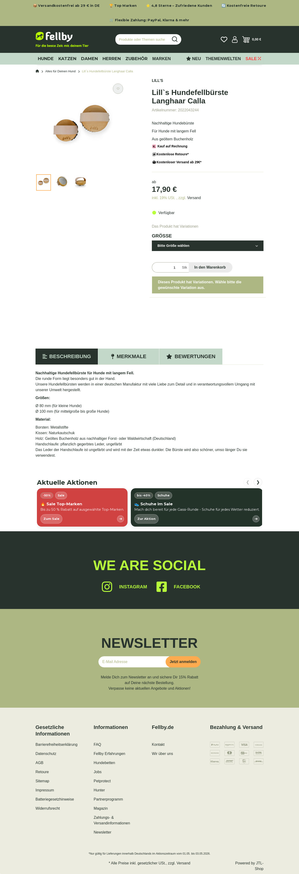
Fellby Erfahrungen (109, 754)
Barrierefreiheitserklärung (57, 745)
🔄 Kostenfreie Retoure (243, 6)
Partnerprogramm (108, 799)
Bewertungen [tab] (190, 356)
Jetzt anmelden (183, 662)
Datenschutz (46, 754)
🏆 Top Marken (123, 6)
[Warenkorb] (251, 39)
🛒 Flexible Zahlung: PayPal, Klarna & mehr (149, 20)
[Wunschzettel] (224, 39)
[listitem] (82, 507)
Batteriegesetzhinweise (55, 799)
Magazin (101, 808)
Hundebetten (104, 763)
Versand (194, 198)
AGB (39, 763)
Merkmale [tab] (128, 356)
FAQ (97, 745)
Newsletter (102, 832)
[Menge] (166, 267)
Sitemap (42, 781)
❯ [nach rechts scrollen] (258, 482)
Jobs (98, 772)
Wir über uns (162, 754)
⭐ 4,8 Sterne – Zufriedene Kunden (179, 6)
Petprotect (102, 781)
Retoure (42, 772)
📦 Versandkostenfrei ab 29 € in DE (66, 6)
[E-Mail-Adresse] (133, 661)
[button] (235, 39)
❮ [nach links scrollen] (247, 482)
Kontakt (158, 745)
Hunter (99, 790)
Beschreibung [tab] (67, 356)
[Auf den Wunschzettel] (118, 89)
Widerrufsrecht (48, 808)
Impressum (45, 790)
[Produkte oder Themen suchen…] (142, 39)
